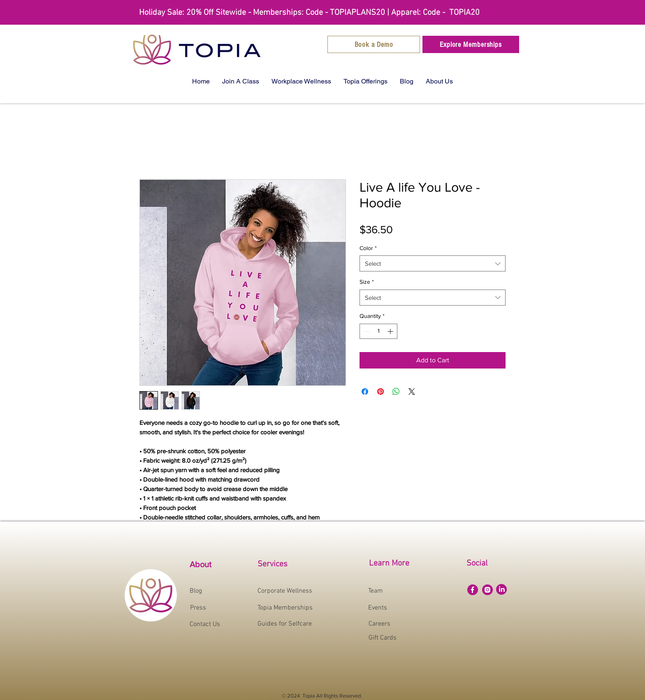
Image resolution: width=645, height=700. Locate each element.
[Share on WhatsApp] (396, 391)
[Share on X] (412, 391)
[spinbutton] (378, 331)
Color (368, 248)
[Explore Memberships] (470, 44)
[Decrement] (366, 331)
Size (367, 281)
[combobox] (433, 263)
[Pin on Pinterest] (380, 391)
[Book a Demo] (373, 44)
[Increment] (391, 331)
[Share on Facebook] (365, 391)
